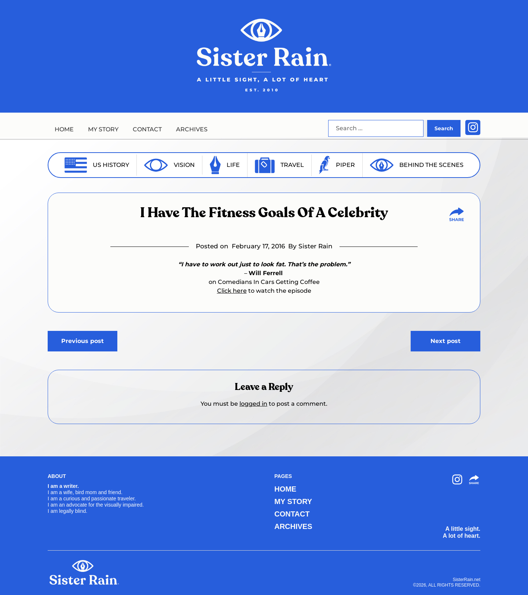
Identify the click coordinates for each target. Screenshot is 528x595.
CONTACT (147, 129)
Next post (445, 340)
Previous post (82, 340)
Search (443, 128)
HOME (64, 129)
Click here (232, 290)
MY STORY (103, 129)
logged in (253, 403)
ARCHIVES (192, 129)
